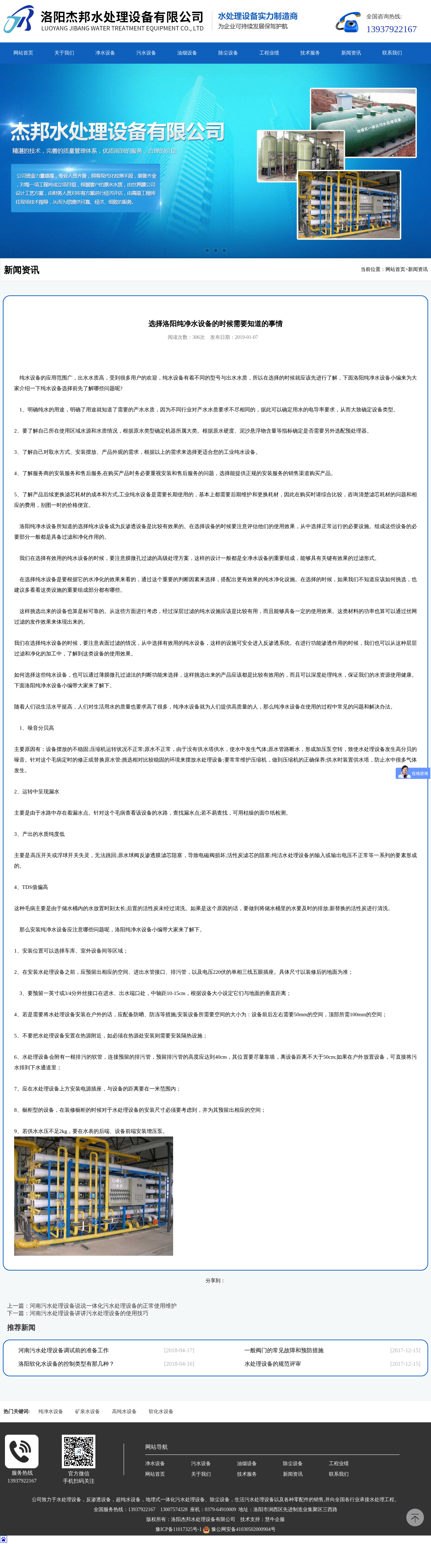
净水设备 (105, 53)
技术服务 (310, 53)
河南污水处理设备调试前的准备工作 (63, 1350)
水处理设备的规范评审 (272, 1364)
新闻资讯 (351, 53)
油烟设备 (187, 53)
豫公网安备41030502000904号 (243, 1529)
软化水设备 (161, 1411)
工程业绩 (269, 53)
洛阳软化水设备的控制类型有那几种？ (66, 1364)
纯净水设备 (51, 1411)
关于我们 (64, 53)
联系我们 (392, 53)
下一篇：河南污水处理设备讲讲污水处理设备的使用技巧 (77, 1313)
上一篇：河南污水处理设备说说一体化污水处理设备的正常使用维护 (92, 1306)
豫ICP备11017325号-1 (178, 1529)
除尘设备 (228, 53)
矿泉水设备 (87, 1411)
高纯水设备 (124, 1411)
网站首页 (23, 53)
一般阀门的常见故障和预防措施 (284, 1350)
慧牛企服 (275, 1519)
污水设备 (146, 53)
